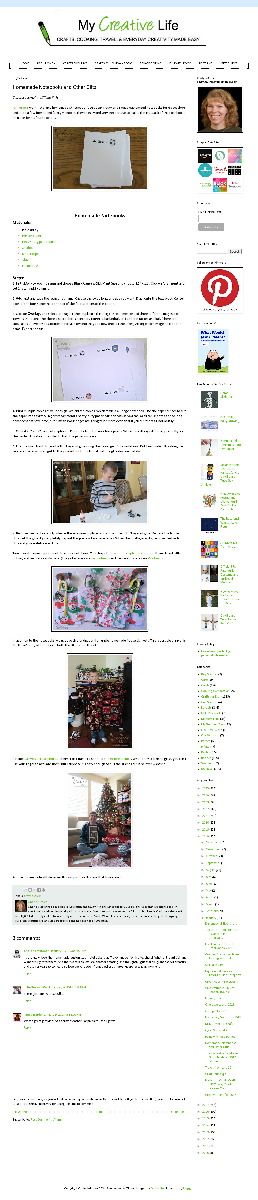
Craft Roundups (215, 1074)
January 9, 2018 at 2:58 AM (68, 951)
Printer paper (31, 236)
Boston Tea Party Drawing (229, 419)
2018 (205, 836)
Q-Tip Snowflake (216, 1030)
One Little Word (211, 730)
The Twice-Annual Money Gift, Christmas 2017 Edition (222, 1057)
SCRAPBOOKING (151, 63)
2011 (205, 1146)
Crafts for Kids (33, 896)
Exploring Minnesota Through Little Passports (223, 973)
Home (100, 1112)
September (213, 863)
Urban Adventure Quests (221, 982)
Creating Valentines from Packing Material (222, 956)
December (213, 842)
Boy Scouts (208, 674)
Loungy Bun (213, 998)
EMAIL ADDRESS (209, 212)
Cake (204, 680)
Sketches (207, 763)
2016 (205, 1112)
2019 (205, 830)
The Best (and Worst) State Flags (229, 522)
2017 (205, 1105)
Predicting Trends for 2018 (223, 1017)
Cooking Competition (215, 691)
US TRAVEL (206, 63)
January (211, 918)
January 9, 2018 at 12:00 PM (62, 1015)
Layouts (206, 708)
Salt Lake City (214, 965)
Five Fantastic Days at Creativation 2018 (219, 946)
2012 (205, 1139)
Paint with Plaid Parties (220, 1037)
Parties (205, 741)
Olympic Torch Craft (218, 1011)
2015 (205, 1118)
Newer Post (21, 1112)
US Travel (207, 769)
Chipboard (29, 248)
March (210, 904)
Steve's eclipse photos (41, 759)
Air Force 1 (20, 108)
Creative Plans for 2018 (220, 1095)
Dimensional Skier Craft (221, 923)
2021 (205, 816)
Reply (27, 973)
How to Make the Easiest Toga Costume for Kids (230, 597)
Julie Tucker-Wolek (37, 987)
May (209, 890)
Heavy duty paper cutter (40, 242)
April (209, 897)
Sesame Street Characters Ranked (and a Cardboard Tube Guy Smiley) (220, 475)
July (208, 877)
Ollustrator (158, 1188)
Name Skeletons (226, 395)
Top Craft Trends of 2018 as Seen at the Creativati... (221, 934)
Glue (25, 260)
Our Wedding (210, 735)
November (213, 849)
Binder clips (30, 254)
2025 (205, 788)
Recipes (206, 758)
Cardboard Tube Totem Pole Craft (228, 619)
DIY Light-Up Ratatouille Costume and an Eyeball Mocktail (229, 574)
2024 (205, 795)
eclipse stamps (120, 759)
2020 (205, 823)
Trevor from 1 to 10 (218, 1068)
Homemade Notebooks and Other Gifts (220, 1045)
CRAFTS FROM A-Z (75, 63)
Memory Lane (210, 719)
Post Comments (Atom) (46, 1120)
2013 (205, 1132)
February (212, 911)
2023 (205, 802)
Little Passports (211, 713)
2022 (205, 809)
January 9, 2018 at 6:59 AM (70, 987)
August (211, 870)
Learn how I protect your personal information (217, 653)
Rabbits (206, 752)
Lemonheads (100, 558)
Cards (205, 685)
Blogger (188, 1188)
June (209, 884)
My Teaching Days (213, 724)
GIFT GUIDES (229, 63)
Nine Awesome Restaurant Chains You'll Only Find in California (230, 501)
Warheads (155, 558)
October (212, 856)
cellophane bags (135, 553)
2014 (205, 1125)
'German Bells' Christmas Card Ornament (230, 445)
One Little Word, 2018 (220, 1005)
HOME (25, 63)
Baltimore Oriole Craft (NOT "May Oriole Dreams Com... (220, 1084)
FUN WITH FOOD (180, 63)
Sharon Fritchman (36, 951)
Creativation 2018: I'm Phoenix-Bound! (219, 990)
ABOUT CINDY (46, 63)
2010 (205, 1153)
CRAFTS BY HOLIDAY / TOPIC (113, 63)
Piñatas (206, 747)
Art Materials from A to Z (229, 545)
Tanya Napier (33, 1015)
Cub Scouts (208, 702)
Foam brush (30, 266)
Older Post (178, 1112)
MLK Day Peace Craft (219, 1024)
